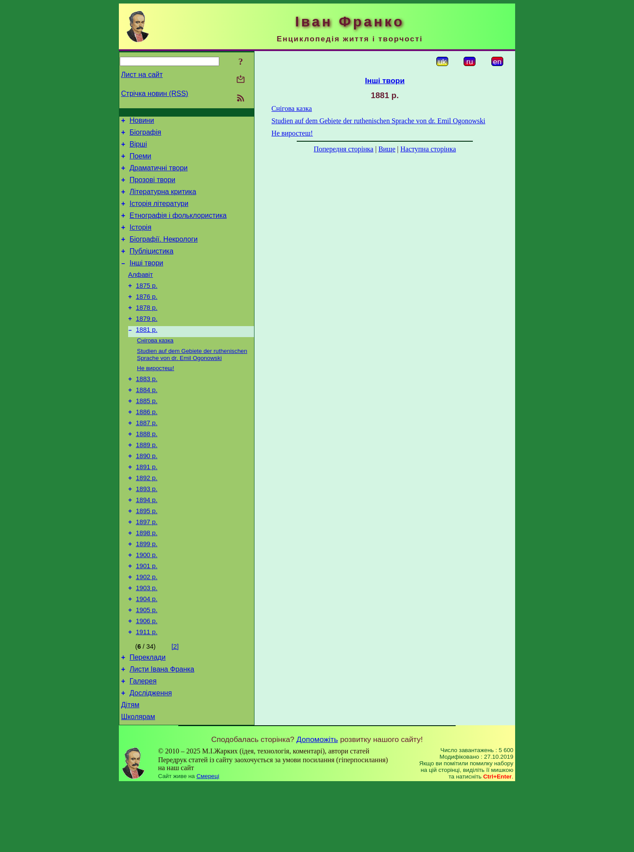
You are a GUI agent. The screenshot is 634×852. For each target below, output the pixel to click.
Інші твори (146, 280)
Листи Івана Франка (161, 731)
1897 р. (147, 568)
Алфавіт (140, 293)
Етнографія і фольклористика (178, 227)
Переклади (147, 718)
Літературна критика (162, 201)
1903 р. (147, 642)
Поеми (140, 161)
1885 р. (147, 432)
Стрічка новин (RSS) (154, 93)
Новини (141, 121)
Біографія (145, 135)
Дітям (130, 771)
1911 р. (147, 691)
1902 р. (147, 629)
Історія (140, 240)
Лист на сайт (142, 74)
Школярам (138, 784)
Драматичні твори (158, 174)
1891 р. (147, 506)
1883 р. (147, 407)
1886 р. (147, 444)
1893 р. (147, 531)
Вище (386, 149)
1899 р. (147, 592)
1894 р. (147, 543)
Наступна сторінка (428, 149)
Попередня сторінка (343, 149)
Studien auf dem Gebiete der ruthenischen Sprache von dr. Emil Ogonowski (192, 381)
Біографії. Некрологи (163, 253)
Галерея (142, 744)
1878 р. (147, 330)
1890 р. (147, 494)
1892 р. (147, 518)
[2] (175, 705)
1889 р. (147, 481)
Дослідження (150, 757)
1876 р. (147, 317)
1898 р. (147, 580)
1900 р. (147, 605)
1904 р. (147, 654)
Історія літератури (158, 214)
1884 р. (147, 420)
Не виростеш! (155, 396)
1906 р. (147, 679)
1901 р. (147, 617)
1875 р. (147, 305)
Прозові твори (152, 187)
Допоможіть (317, 806)
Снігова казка (155, 366)
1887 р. (147, 457)
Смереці (207, 843)
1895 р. (147, 555)
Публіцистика (151, 267)
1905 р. (147, 666)
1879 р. (147, 342)
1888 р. (147, 469)
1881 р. (147, 354)
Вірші (138, 148)
